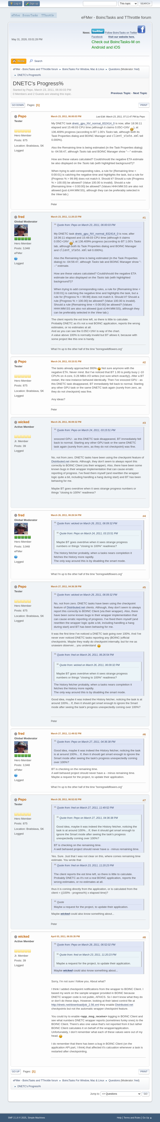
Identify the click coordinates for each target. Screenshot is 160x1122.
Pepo (22, 116)
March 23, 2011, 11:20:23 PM (66, 216)
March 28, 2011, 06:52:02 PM (66, 799)
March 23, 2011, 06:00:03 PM (66, 116)
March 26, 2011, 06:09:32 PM (66, 422)
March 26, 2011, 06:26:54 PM (66, 515)
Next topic (140, 93)
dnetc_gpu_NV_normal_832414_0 (93, 123)
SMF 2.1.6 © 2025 (17, 1117)
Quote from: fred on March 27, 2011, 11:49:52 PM (85, 807)
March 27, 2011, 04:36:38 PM (66, 586)
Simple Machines (36, 1117)
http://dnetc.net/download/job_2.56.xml (75, 1004)
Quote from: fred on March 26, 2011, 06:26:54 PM (85, 654)
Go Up (15, 1071)
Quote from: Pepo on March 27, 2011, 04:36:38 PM (86, 741)
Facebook (97, 36)
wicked (23, 422)
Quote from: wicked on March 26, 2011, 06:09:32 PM (87, 523)
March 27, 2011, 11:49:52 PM (66, 733)
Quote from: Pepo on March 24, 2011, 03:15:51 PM (86, 430)
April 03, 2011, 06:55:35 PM (65, 936)
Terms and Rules (132, 1117)
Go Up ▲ (147, 1117)
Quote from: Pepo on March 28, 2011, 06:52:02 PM (86, 944)
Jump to (94, 1093)
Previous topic (121, 93)
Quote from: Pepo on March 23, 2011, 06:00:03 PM (86, 225)
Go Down (18, 105)
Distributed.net (60, 461)
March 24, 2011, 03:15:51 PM (66, 361)
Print (143, 105)
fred (136, 69)
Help (119, 1117)
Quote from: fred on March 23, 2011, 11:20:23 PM (85, 865)
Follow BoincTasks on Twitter (121, 32)
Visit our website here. (121, 36)
